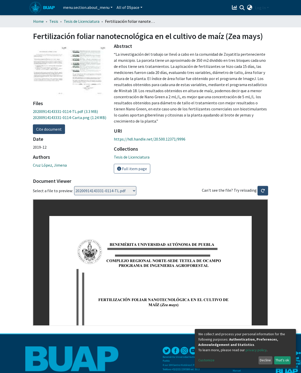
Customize (206, 360)
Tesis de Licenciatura (81, 21)
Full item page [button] (132, 168)
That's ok (282, 360)
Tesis (53, 21)
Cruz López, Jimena (50, 165)
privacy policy (256, 350)
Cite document (49, 129)
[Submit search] (242, 8)
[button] (250, 8)
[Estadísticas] (235, 8)
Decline (265, 360)
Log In (260, 7)
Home (38, 21)
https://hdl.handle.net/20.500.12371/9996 (149, 139)
